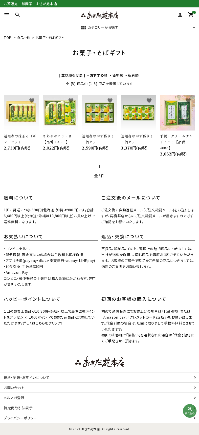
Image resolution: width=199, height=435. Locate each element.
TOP (7, 37)
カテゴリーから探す (99, 28)
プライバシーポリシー (20, 417)
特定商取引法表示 (18, 407)
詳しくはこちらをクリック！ (42, 323)
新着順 (133, 75)
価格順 (117, 75)
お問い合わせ (14, 387)
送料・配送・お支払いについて (27, 377)
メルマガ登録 (14, 397)
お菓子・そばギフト (49, 37)
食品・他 (23, 37)
